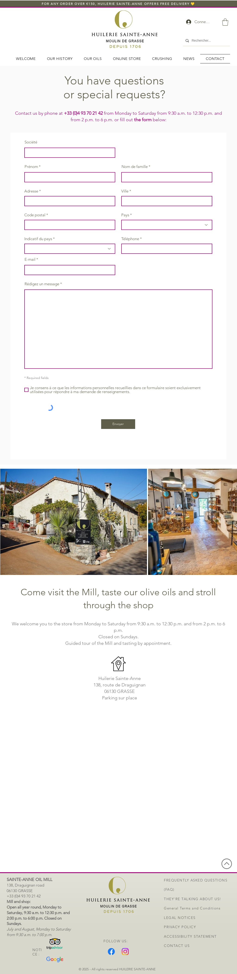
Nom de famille (135, 167)
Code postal (34, 215)
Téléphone (130, 239)
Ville (124, 191)
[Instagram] (125, 951)
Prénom (31, 167)
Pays (125, 215)
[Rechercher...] (206, 41)
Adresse (31, 191)
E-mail (30, 259)
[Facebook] (111, 951)
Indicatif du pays (38, 239)
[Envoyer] (118, 424)
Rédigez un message (42, 284)
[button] (225, 22)
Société (31, 142)
